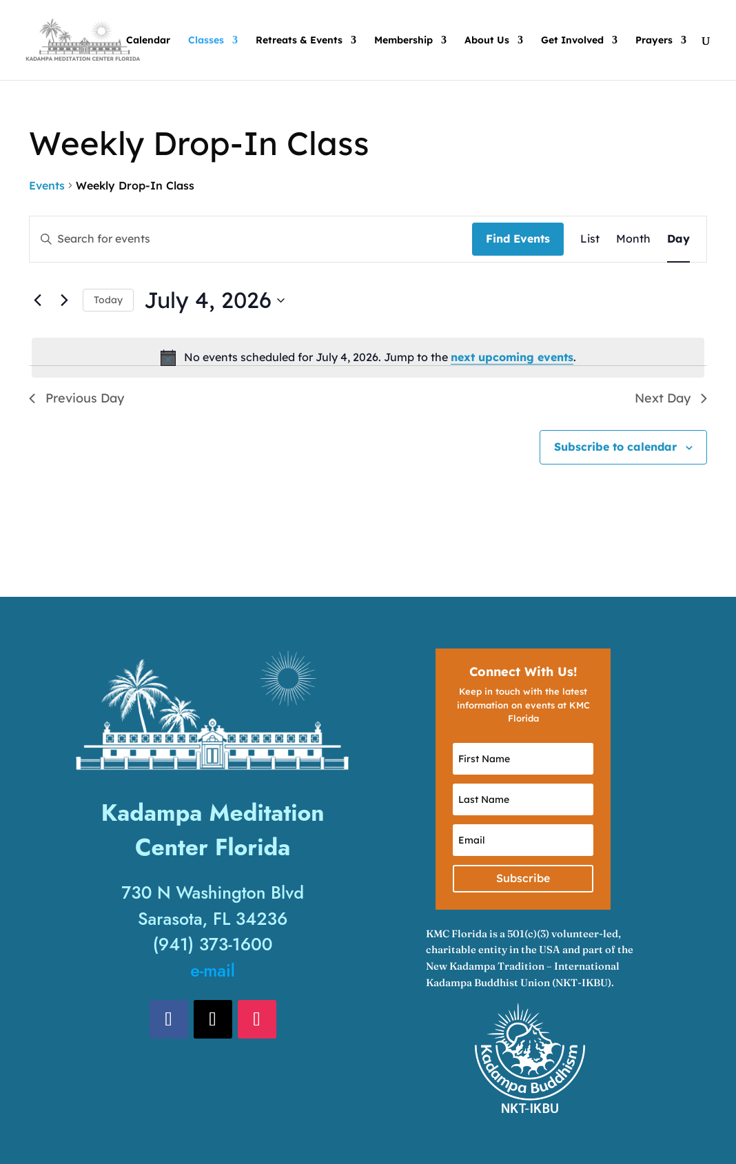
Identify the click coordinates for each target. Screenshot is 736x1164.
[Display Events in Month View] (633, 239)
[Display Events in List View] (590, 239)
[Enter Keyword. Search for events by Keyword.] (251, 239)
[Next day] (64, 300)
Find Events (518, 238)
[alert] (368, 358)
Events (47, 185)
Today (108, 300)
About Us (486, 40)
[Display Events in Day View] (678, 239)
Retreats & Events (299, 40)
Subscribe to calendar (615, 446)
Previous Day (76, 398)
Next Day (671, 398)
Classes (206, 40)
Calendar (148, 40)
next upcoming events (512, 357)
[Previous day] (37, 300)
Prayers (654, 40)
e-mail (212, 970)
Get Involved (572, 40)
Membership (403, 40)
